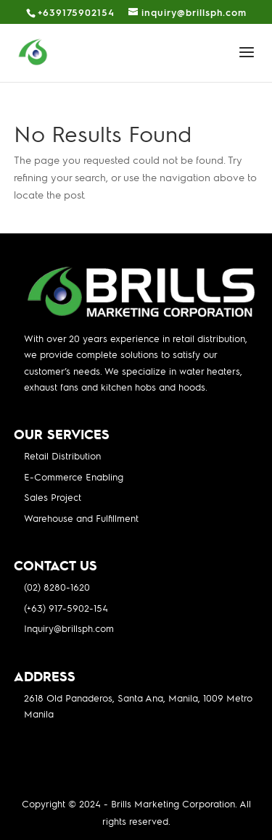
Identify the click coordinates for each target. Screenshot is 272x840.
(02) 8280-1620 (57, 587)
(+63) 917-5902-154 (66, 608)
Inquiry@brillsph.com (69, 628)
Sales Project (52, 497)
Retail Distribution (62, 455)
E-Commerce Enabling (73, 476)
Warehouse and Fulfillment (81, 518)
